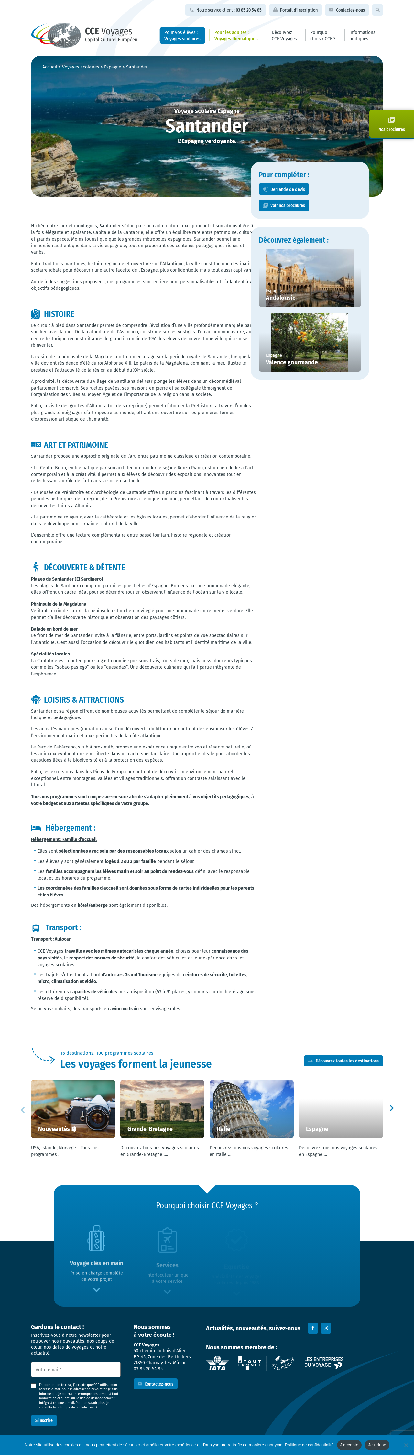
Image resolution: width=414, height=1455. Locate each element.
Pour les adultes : (236, 35)
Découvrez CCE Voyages (284, 35)
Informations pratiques (362, 35)
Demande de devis (314, 202)
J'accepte (349, 1444)
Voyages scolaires (80, 67)
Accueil (49, 67)
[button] (391, 1110)
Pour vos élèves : (182, 35)
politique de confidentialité (77, 1407)
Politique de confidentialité (309, 1444)
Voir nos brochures (314, 218)
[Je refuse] (406, 1445)
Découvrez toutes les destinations (347, 1061)
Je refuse (377, 1444)
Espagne (112, 67)
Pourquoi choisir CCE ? (322, 35)
